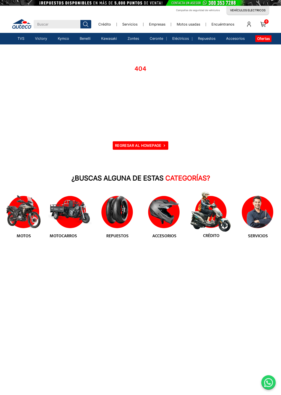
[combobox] (62, 24)
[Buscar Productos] (86, 24)
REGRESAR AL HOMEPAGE (138, 145)
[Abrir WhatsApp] (268, 382)
